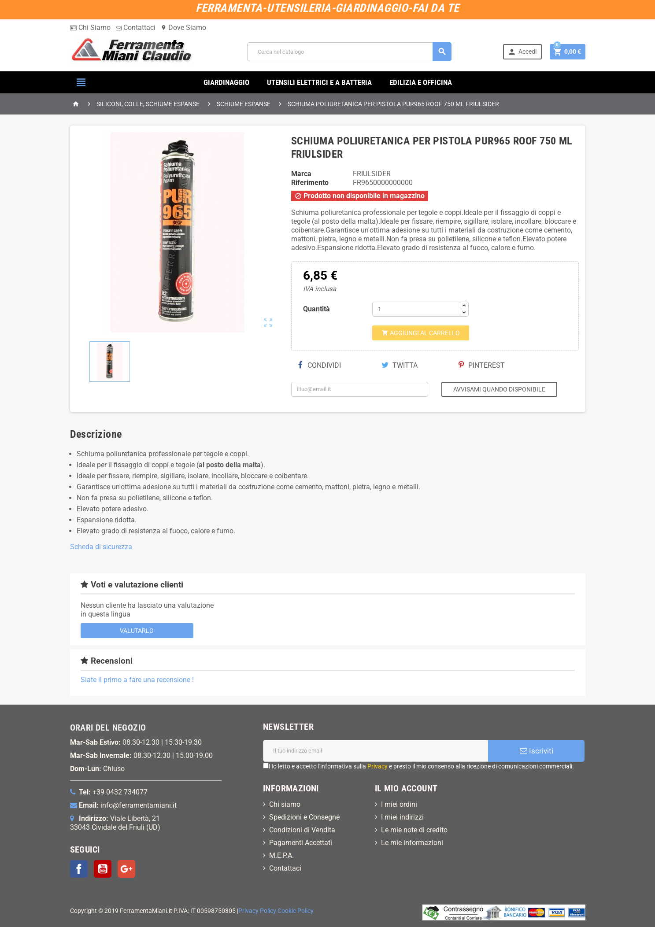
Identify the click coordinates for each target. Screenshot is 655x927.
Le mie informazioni (412, 842)
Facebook (79, 869)
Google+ (126, 869)
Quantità (316, 309)
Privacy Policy (257, 911)
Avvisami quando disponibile (499, 389)
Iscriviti (536, 750)
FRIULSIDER (372, 174)
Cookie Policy (296, 911)
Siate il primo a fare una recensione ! (137, 680)
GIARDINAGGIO (226, 82)
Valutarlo (137, 630)
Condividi (319, 365)
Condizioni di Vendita (302, 830)
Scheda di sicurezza (101, 547)
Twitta (399, 365)
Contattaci (135, 27)
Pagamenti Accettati (300, 842)
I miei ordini (399, 804)
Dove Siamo (183, 27)
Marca (301, 174)
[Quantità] (416, 309)
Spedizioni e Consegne (304, 817)
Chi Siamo (90, 27)
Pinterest (482, 365)
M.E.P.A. (281, 855)
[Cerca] (349, 51)
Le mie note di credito (414, 830)
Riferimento (310, 182)
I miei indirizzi (402, 817)
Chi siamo (284, 804)
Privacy (377, 766)
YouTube (102, 869)
